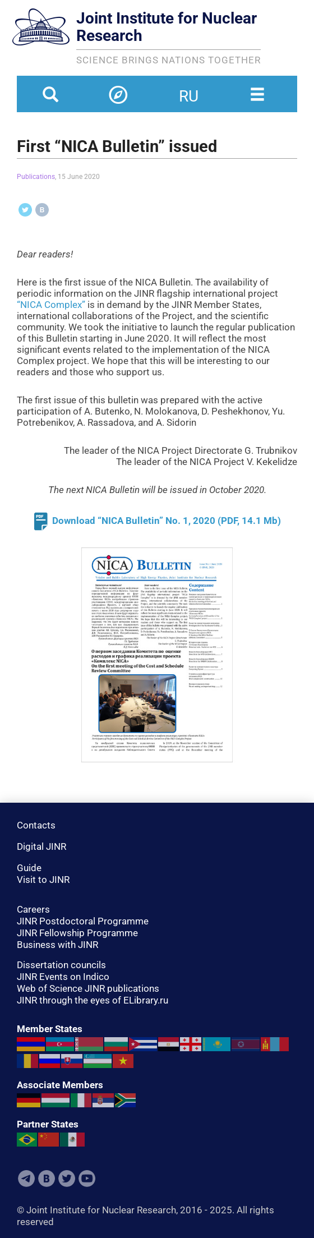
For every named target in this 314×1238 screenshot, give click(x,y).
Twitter (67, 1179)
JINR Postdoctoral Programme (83, 921)
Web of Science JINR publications (88, 988)
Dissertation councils (61, 964)
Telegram (26, 1179)
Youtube (87, 1179)
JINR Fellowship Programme (77, 932)
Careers (33, 909)
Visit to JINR (43, 879)
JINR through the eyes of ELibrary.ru (92, 1000)
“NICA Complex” (51, 304)
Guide (29, 867)
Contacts (36, 825)
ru (188, 89)
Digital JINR (41, 846)
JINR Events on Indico (63, 976)
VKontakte (47, 1179)
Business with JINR (57, 944)
